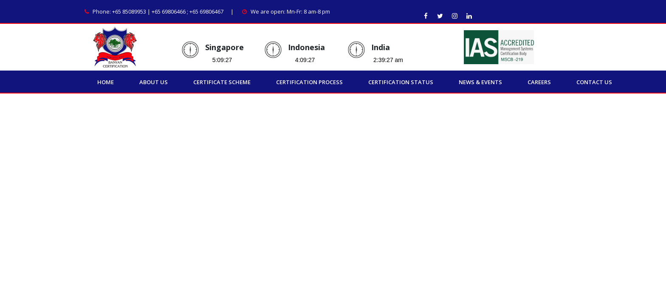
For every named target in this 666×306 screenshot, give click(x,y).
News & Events (480, 82)
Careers (539, 82)
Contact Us (594, 82)
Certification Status (400, 82)
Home (105, 82)
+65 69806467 (206, 11)
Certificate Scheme (222, 82)
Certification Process (309, 82)
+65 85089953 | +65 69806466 (149, 11)
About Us (153, 82)
